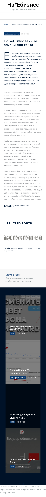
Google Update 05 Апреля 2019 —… (20, 372)
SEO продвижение (12, 34)
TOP (12, 333)
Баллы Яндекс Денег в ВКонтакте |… (22, 416)
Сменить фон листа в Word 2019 (21, 328)
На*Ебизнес (23, 5)
